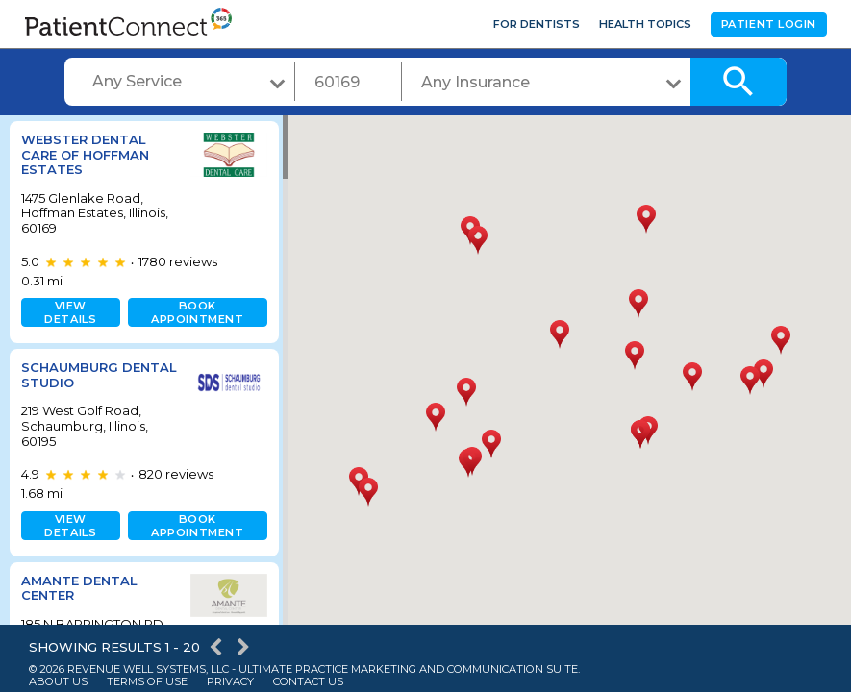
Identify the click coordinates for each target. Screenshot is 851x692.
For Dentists (536, 24)
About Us (58, 682)
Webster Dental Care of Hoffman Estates (85, 154)
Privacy (230, 682)
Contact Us (308, 682)
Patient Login (768, 24)
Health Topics (645, 24)
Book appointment (193, 312)
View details (69, 312)
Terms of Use (147, 682)
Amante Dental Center (79, 588)
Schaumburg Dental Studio (77, 374)
